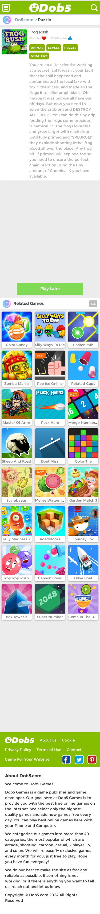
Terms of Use (49, 749)
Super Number (50, 617)
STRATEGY (39, 56)
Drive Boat (83, 578)
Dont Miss (50, 461)
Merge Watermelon (52, 500)
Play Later (50, 288)
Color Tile (83, 461)
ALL (93, 304)
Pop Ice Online (50, 383)
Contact (74, 749)
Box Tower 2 (16, 617)
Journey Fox (83, 539)
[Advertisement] (50, 230)
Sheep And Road (16, 461)
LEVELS (53, 48)
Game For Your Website (27, 759)
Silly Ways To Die (50, 345)
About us (48, 740)
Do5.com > (20, 19)
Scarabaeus (16, 500)
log (19, 740)
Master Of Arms (17, 422)
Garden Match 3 (83, 500)
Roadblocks (50, 539)
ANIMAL (37, 48)
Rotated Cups (83, 383)
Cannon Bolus (50, 578)
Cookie (68, 740)
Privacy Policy (18, 749)
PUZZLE (70, 48)
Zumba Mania (16, 383)
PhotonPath (83, 345)
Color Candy (16, 345)
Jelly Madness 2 (16, 539)
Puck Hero (50, 422)
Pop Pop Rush (16, 578)
